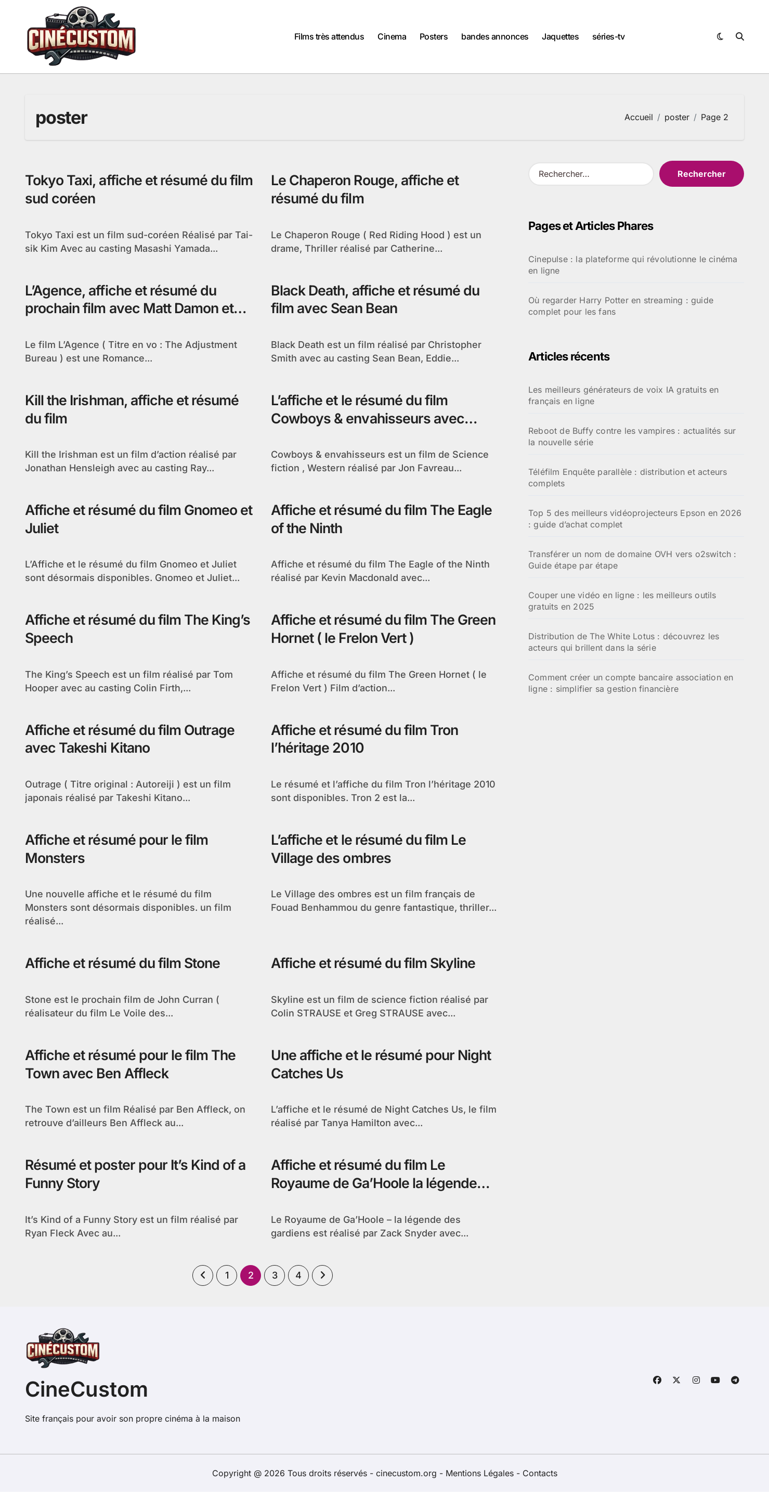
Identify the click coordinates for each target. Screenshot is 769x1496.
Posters (434, 36)
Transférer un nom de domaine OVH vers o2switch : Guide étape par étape (632, 560)
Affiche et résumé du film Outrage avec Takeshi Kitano (133, 741)
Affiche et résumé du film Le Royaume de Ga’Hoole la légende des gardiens (375, 1187)
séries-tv (608, 36)
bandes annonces (495, 36)
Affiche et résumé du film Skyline (375, 966)
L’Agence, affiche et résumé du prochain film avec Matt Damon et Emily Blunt (132, 309)
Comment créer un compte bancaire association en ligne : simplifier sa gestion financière (630, 683)
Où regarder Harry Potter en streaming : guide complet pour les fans (620, 306)
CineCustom (86, 1393)
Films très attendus (329, 36)
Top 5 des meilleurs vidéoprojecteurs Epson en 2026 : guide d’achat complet (634, 519)
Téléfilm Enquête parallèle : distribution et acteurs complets (627, 477)
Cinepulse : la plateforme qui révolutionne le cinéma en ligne (632, 265)
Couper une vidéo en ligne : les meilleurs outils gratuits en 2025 (622, 601)
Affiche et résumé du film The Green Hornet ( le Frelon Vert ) (365, 631)
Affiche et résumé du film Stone (125, 966)
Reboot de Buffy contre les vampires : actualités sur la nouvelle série (632, 436)
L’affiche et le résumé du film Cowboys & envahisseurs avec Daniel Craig (369, 419)
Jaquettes (560, 36)
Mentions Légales (481, 1477)
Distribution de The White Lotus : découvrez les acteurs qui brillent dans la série (623, 642)
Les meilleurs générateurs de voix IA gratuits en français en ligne (623, 395)
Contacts (540, 1477)
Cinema (391, 36)
